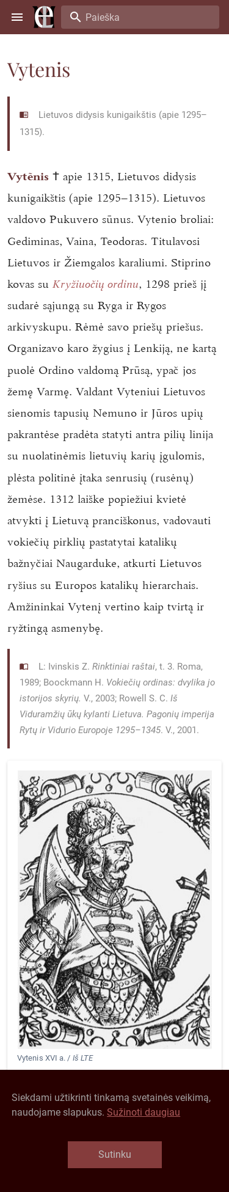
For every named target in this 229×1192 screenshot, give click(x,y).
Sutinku (114, 1154)
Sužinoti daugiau (143, 1112)
